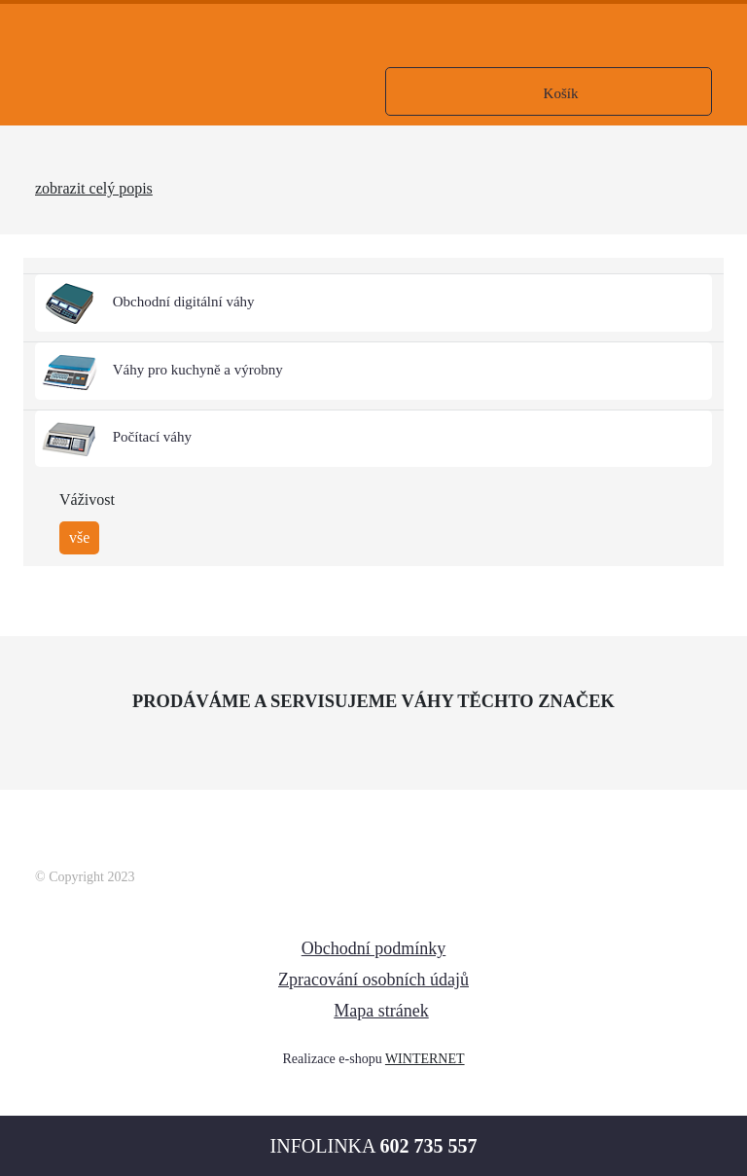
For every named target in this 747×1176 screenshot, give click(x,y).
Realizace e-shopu (331, 1058)
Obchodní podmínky (374, 948)
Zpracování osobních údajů (373, 979)
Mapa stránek (381, 1010)
